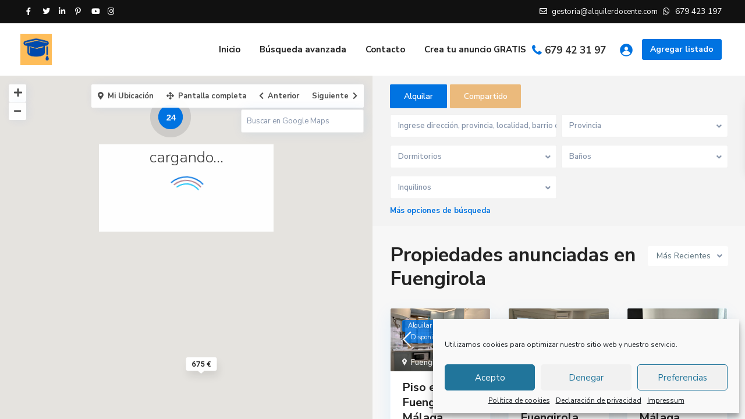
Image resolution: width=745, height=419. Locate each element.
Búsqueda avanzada (303, 49)
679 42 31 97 (575, 50)
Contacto (385, 49)
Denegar (586, 378)
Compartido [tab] (486, 96)
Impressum (665, 400)
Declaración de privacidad (598, 400)
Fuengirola (429, 363)
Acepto (490, 378)
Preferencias (682, 378)
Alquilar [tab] (418, 96)
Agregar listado (682, 49)
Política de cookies (519, 400)
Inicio (229, 49)
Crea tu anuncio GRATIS (475, 49)
